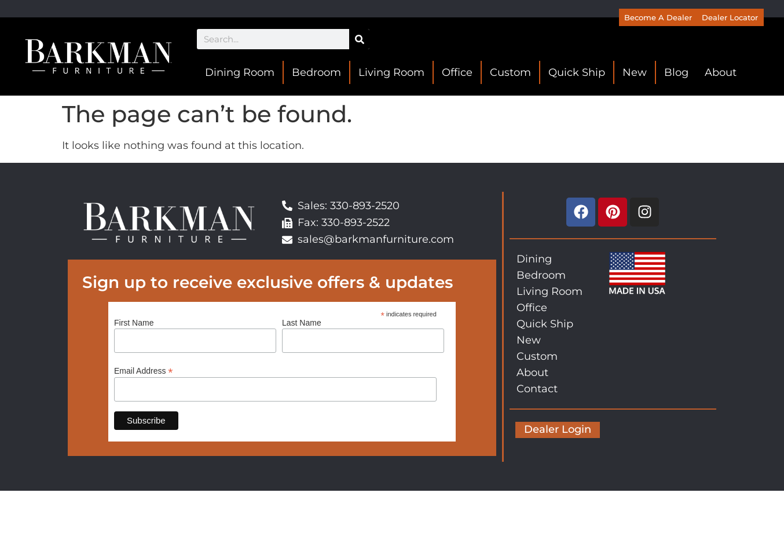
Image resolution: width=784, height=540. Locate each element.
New (634, 72)
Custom (510, 72)
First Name (133, 323)
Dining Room (239, 72)
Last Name (301, 323)
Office (457, 72)
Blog (676, 72)
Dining (534, 259)
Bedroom (316, 72)
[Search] (359, 39)
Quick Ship (576, 72)
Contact (537, 388)
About (721, 72)
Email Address (143, 370)
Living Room (391, 72)
